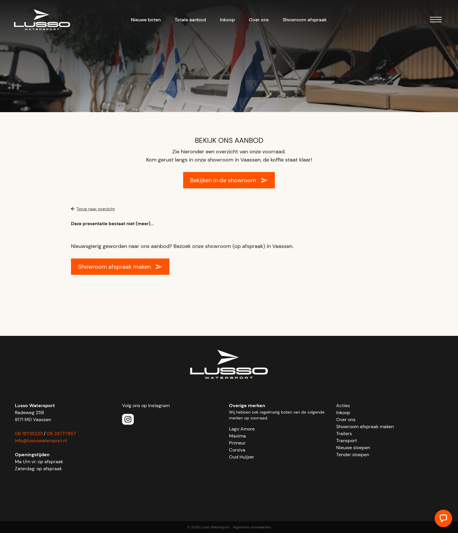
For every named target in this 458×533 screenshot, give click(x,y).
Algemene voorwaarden (252, 527)
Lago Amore (242, 429)
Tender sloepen (352, 455)
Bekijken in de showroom (223, 180)
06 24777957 (61, 433)
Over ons (259, 20)
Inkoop (227, 20)
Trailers (344, 433)
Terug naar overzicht (93, 208)
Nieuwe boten (146, 20)
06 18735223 (29, 433)
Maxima (237, 436)
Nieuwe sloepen (353, 448)
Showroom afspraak (305, 20)
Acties (343, 405)
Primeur (237, 443)
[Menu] (436, 21)
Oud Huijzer (241, 457)
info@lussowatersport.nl (41, 440)
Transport (346, 440)
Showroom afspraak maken (114, 266)
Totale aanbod (190, 20)
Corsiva (237, 450)
